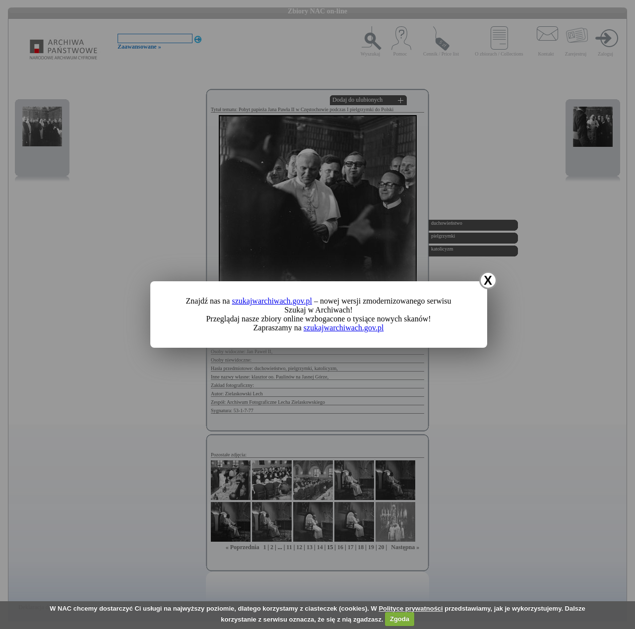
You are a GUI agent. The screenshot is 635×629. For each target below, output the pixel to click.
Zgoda (399, 619)
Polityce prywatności (411, 608)
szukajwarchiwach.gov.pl (272, 301)
